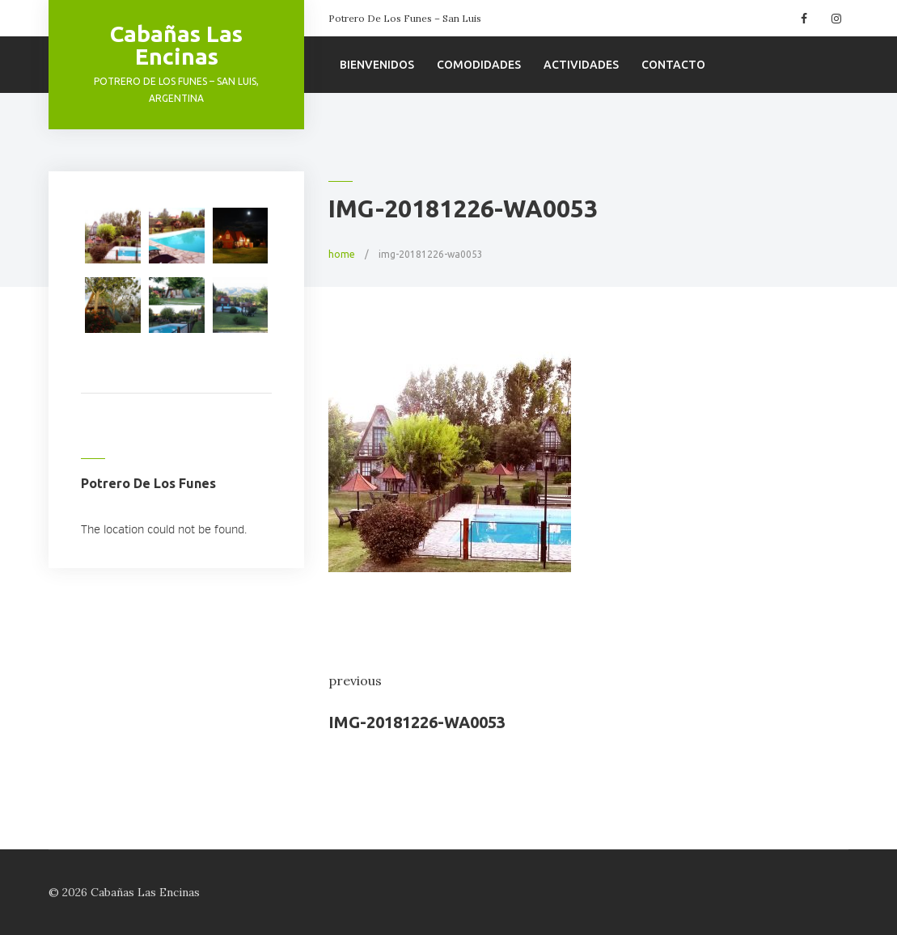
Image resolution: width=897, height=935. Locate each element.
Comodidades (479, 64)
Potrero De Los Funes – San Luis (404, 18)
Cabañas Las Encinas (176, 45)
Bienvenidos (377, 64)
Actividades (581, 64)
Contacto (673, 64)
